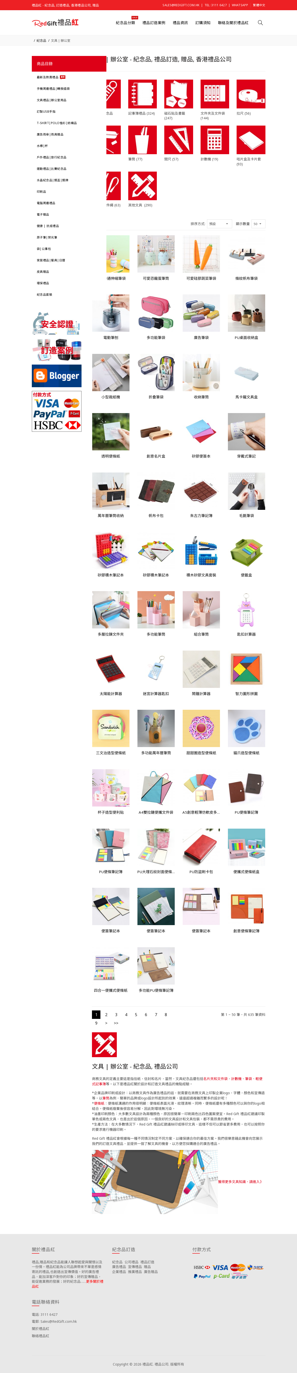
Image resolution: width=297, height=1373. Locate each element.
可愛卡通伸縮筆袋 (111, 278)
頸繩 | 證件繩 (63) (106, 205)
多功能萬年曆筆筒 (156, 752)
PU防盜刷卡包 (201, 871)
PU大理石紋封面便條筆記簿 (156, 871)
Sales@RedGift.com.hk (181, 5)
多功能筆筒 (156, 634)
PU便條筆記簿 (246, 812)
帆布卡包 (156, 515)
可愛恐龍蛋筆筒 (156, 278)
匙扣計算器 (246, 634)
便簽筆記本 (110, 930)
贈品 (147, 1266)
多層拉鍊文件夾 (111, 634)
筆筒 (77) (135, 159)
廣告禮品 (119, 1266)
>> (116, 1023)
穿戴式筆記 (246, 456)
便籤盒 (246, 574)
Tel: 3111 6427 (216, 5)
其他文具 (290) (140, 205)
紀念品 (41, 40)
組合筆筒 (201, 634)
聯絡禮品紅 (40, 1335)
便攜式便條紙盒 (246, 871)
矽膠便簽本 (201, 456)
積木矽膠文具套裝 (201, 574)
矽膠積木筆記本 (111, 574)
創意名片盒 (156, 456)
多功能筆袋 (156, 337)
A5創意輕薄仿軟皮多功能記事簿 (201, 812)
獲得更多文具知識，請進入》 (240, 1181)
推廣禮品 (135, 1271)
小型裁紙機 (110, 396)
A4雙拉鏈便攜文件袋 (156, 812)
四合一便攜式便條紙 (110, 990)
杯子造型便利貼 (111, 812)
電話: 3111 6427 (44, 1314)
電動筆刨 (110, 337)
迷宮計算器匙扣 (156, 693)
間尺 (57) (171, 159)
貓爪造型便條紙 (246, 752)
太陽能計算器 (111, 693)
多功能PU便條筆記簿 (156, 990)
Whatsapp (240, 5)
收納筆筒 (201, 396)
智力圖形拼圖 (246, 693)
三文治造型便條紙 (111, 752)
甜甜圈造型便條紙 (201, 752)
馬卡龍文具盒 (246, 396)
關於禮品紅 (40, 1328)
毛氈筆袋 (246, 515)
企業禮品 (119, 1271)
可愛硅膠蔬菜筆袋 (201, 278)
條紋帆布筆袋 (246, 278)
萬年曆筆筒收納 (111, 515)
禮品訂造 (147, 1262)
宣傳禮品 (135, 1266)
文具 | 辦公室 (60, 40)
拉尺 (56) (244, 113)
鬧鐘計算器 (201, 693)
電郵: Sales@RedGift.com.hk (54, 1321)
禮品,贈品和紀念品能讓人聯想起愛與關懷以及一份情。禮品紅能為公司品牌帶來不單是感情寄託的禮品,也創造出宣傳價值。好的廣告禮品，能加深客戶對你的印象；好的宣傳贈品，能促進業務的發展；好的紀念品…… (67, 1272)
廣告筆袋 (201, 337)
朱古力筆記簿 (201, 515)
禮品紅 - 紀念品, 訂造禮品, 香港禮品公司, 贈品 (65, 5)
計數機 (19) (209, 159)
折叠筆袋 (156, 396)
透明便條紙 (110, 456)
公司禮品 (131, 1262)
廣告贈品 (151, 1271)
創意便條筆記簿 (246, 930)
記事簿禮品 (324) (141, 113)
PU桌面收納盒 (246, 337)
